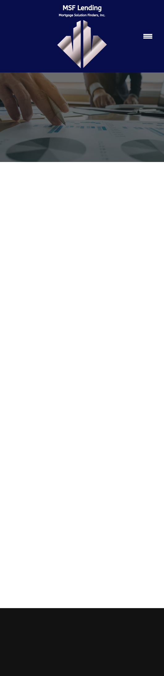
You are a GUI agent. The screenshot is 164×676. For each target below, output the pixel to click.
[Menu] (147, 36)
